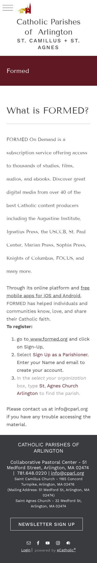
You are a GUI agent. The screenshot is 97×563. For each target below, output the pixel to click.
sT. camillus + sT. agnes (48, 43)
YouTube (47, 543)
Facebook (38, 543)
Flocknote (68, 543)
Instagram (58, 543)
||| (8, 7)
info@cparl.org (67, 473)
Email (28, 543)
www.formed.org (48, 339)
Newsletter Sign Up (46, 524)
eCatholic (66, 550)
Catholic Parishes (48, 27)
